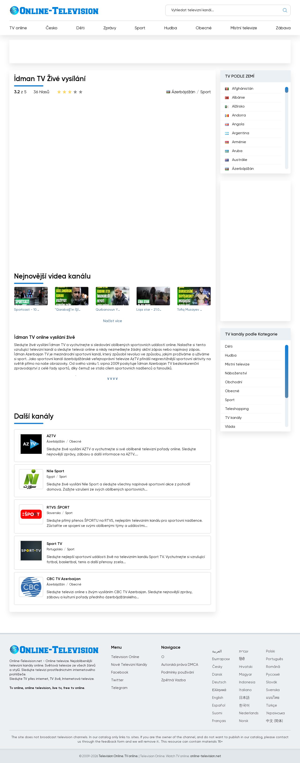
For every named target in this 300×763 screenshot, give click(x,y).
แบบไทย (272, 698)
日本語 (244, 698)
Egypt (51, 476)
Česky (217, 667)
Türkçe (271, 705)
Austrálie (236, 160)
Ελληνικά (219, 690)
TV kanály (233, 418)
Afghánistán (239, 89)
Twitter (117, 680)
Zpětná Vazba (173, 680)
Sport (140, 28)
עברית (243, 651)
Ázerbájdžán (183, 92)
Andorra (235, 115)
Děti (80, 28)
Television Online (125, 657)
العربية (217, 651)
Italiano (245, 690)
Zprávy (109, 28)
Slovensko (54, 513)
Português (274, 659)
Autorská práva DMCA (179, 664)
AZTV (51, 436)
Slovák (271, 682)
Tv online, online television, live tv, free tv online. (47, 688)
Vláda (230, 427)
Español (218, 705)
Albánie (235, 98)
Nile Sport (55, 471)
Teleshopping (237, 409)
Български (221, 659)
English (217, 698)
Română (273, 667)
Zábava (283, 28)
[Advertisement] (150, 51)
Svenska (273, 690)
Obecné (204, 28)
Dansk (217, 674)
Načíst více (112, 321)
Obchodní (233, 382)
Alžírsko (235, 106)
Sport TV (54, 544)
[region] (255, 128)
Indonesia (247, 682)
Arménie (235, 142)
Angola (234, 124)
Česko (51, 28)
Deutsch (219, 682)
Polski (270, 651)
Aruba (233, 151)
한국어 (244, 705)
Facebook (119, 672)
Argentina (237, 133)
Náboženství (236, 373)
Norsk (243, 721)
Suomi (217, 713)
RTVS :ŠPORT (58, 508)
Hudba (170, 28)
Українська (275, 713)
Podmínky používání (177, 672)
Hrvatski (245, 667)
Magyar (245, 674)
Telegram (119, 688)
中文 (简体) (274, 721)
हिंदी (242, 659)
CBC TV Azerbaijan (64, 579)
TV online (18, 28)
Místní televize (243, 28)
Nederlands (249, 713)
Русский (273, 674)
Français (219, 721)
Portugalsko (55, 549)
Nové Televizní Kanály (129, 664)
